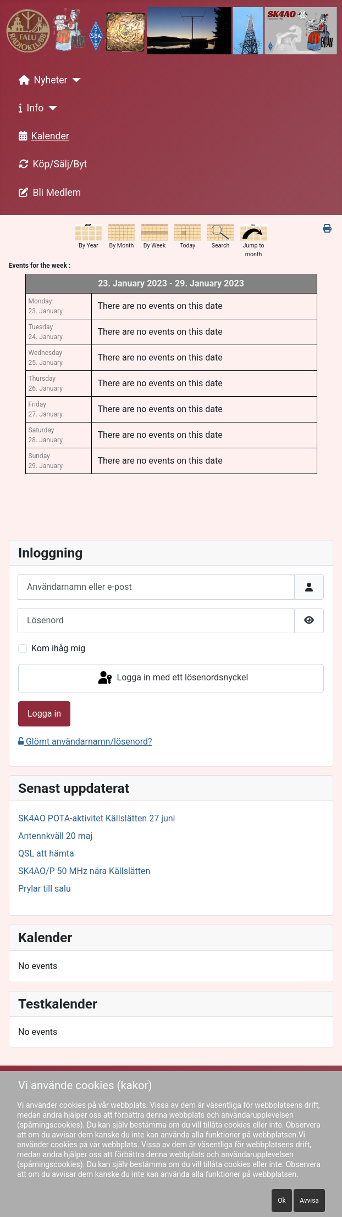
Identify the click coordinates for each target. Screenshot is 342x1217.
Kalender (41, 136)
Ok (281, 1200)
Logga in (44, 713)
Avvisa (309, 1200)
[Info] (50, 108)
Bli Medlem (47, 192)
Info (29, 108)
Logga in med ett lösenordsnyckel (172, 678)
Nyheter (41, 80)
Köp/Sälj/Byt (50, 164)
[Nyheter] (74, 80)
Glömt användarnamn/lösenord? (85, 741)
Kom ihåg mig (58, 648)
